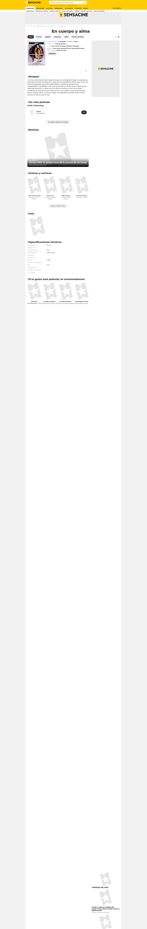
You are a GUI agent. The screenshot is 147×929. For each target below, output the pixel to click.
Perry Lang (50, 203)
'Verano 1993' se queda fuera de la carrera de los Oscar (58, 170)
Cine (34, 33)
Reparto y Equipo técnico (58, 213)
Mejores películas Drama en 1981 (79, 310)
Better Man (63, 5)
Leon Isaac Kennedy (34, 203)
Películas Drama (51, 33)
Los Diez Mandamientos (68, 309)
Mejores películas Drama (62, 310)
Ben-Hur (34, 309)
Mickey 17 (58, 5)
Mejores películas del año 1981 (46, 310)
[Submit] (85, 2)
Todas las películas (41, 33)
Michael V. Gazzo (81, 203)
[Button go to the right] (118, 44)
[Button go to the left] (115, 44)
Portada (29, 33)
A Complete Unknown (71, 5)
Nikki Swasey (66, 203)
